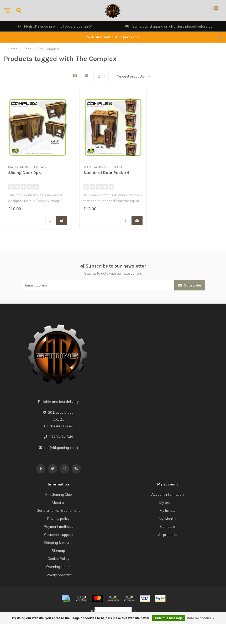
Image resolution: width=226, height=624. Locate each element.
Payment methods (58, 526)
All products (167, 535)
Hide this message (168, 618)
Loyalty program (58, 575)
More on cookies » (200, 618)
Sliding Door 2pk (24, 172)
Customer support (58, 535)
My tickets (168, 510)
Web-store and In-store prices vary (113, 37)
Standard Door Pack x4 (106, 172)
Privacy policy (58, 518)
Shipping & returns (58, 542)
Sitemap (58, 551)
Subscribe (189, 285)
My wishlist (167, 518)
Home (13, 49)
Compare (167, 526)
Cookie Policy (58, 558)
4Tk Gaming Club (58, 494)
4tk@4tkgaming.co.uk (61, 448)
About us (58, 502)
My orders (167, 502)
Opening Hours (58, 567)
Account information (167, 494)
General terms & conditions (58, 510)
